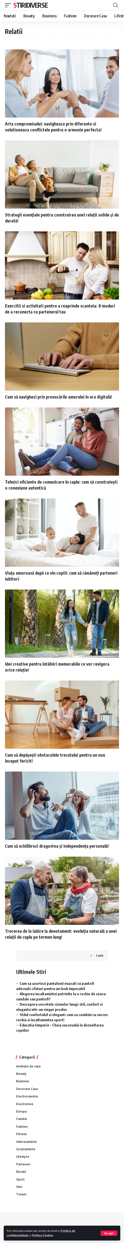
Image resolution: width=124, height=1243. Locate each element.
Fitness (21, 1134)
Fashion (22, 1126)
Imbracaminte (26, 1142)
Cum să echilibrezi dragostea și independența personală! (57, 846)
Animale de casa (28, 1066)
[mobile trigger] (9, 5)
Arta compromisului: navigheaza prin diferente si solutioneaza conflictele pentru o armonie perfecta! (53, 126)
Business (22, 1081)
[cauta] (115, 5)
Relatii (21, 1172)
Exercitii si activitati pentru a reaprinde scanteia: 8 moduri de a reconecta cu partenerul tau (60, 308)
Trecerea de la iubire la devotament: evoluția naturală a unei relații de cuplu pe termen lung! (61, 934)
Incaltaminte (25, 1149)
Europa (21, 1111)
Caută (99, 955)
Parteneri (23, 1164)
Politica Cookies (42, 1235)
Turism (21, 1194)
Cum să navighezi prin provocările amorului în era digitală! (58, 397)
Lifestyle (22, 1156)
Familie (21, 1119)
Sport (20, 1179)
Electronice (24, 1104)
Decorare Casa (27, 1089)
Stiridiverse (30, 5)
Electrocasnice (27, 1096)
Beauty (21, 1074)
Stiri (19, 1187)
